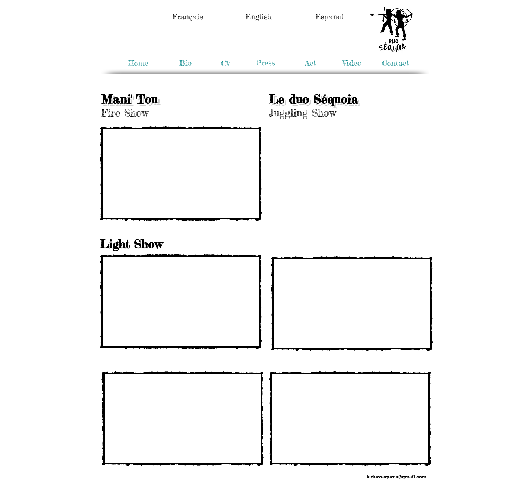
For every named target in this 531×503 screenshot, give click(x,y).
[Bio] (185, 63)
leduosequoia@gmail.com (396, 476)
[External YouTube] (181, 173)
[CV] (225, 63)
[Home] (138, 63)
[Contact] (395, 63)
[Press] (265, 63)
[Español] (329, 17)
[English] (258, 17)
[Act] (310, 63)
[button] (352, 63)
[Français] (187, 17)
